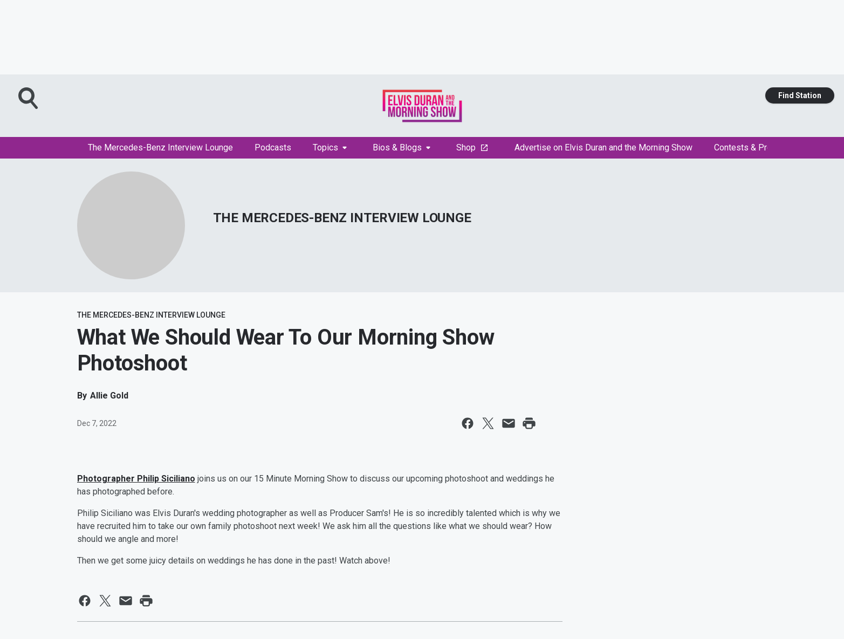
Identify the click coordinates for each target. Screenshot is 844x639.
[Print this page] (529, 423)
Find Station (799, 95)
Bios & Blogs (401, 147)
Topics (330, 147)
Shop (472, 147)
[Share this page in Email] (508, 423)
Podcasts (273, 147)
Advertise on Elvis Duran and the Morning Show (603, 147)
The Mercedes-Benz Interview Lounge (160, 147)
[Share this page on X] (488, 423)
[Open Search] (29, 98)
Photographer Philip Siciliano (136, 478)
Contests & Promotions (762, 147)
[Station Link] (422, 105)
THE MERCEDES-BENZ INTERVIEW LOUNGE (342, 217)
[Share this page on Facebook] (467, 423)
